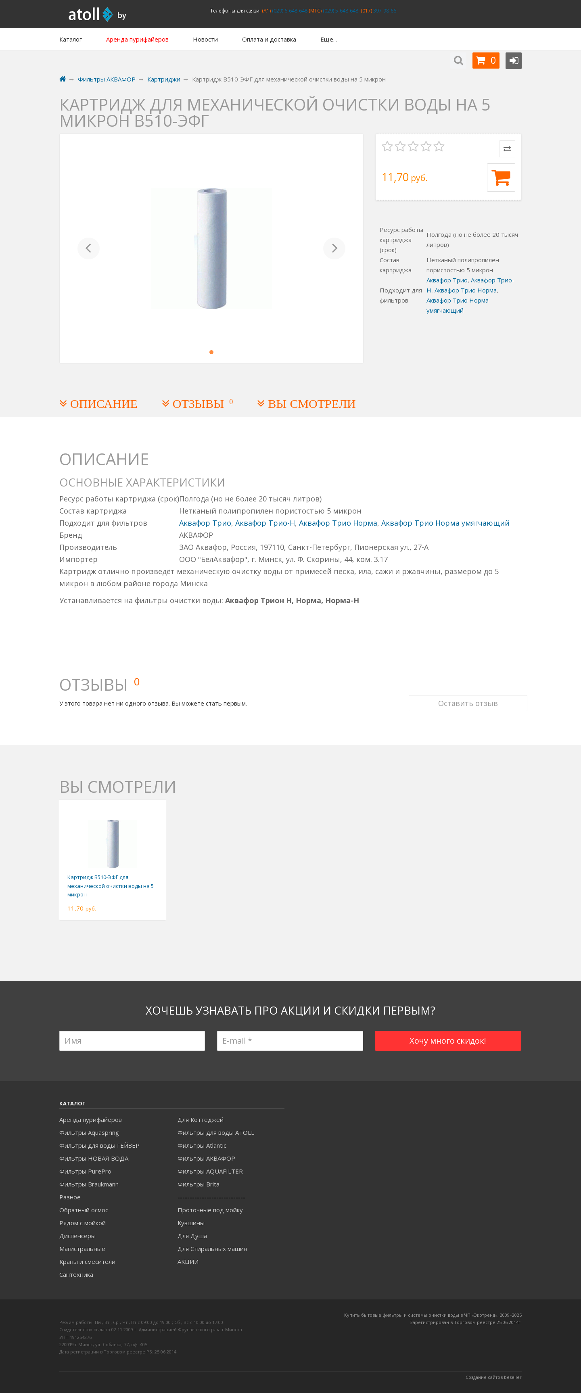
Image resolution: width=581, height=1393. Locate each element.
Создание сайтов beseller (494, 1377)
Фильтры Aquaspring (89, 1132)
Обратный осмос (83, 1210)
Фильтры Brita (198, 1184)
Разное (70, 1197)
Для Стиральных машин (212, 1249)
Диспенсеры (77, 1236)
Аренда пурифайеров (90, 1119)
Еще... (328, 39)
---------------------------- (211, 1197)
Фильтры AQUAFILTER (210, 1171)
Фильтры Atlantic (202, 1145)
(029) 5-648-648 (340, 10)
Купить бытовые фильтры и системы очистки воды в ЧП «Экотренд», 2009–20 (430, 1315)
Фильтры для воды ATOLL (216, 1132)
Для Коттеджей (201, 1119)
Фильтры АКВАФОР (206, 1158)
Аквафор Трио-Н (265, 523)
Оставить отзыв (462, 675)
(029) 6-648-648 (289, 10)
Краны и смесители (87, 1261)
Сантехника (76, 1274)
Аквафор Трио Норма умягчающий (445, 523)
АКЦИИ (188, 1261)
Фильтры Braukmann (89, 1184)
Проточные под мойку (210, 1210)
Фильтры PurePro (85, 1171)
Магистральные (82, 1249)
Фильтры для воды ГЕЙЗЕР (99, 1145)
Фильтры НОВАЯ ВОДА (93, 1158)
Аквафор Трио (447, 280)
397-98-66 (384, 10)
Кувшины (191, 1223)
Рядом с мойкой (82, 1223)
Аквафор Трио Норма (466, 290)
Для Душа (192, 1236)
